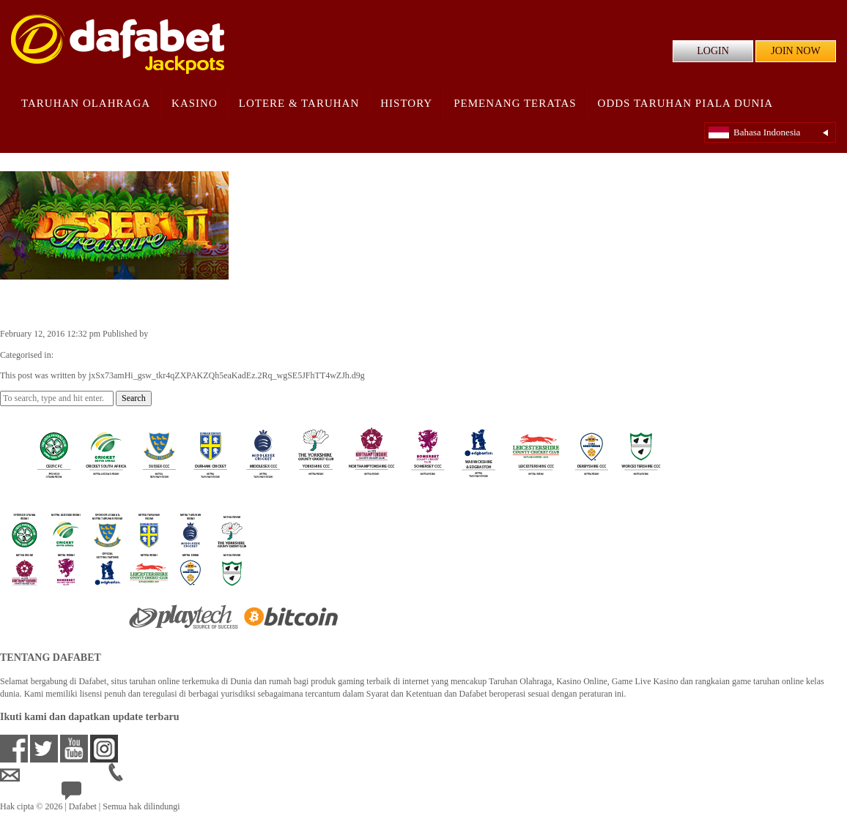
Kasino (194, 103)
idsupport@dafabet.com (54, 775)
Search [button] (134, 398)
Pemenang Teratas (515, 103)
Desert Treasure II (69, 302)
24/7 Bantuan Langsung (115, 794)
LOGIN (713, 50)
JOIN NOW (795, 50)
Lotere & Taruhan (299, 103)
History (406, 103)
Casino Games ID (87, 355)
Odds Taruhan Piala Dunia (686, 103)
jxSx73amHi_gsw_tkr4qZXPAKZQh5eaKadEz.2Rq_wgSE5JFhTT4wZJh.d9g (288, 334)
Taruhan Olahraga (85, 103)
